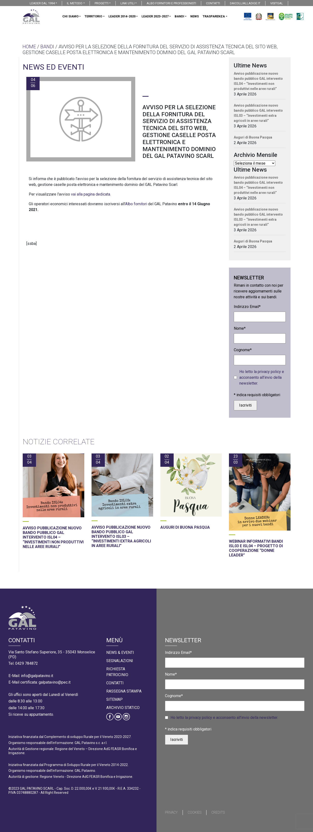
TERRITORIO (93, 16)
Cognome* (243, 350)
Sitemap (114, 699)
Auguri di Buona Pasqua (253, 137)
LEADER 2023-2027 (155, 16)
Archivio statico (123, 707)
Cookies (194, 812)
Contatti (115, 683)
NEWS (194, 16)
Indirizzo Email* (247, 306)
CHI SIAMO (70, 16)
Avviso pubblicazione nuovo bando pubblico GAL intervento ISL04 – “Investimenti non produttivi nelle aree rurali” (258, 81)
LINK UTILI (128, 3)
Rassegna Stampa (124, 691)
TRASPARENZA (214, 16)
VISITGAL (276, 3)
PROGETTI (101, 3)
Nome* (240, 328)
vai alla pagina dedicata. (91, 194)
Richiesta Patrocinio (117, 672)
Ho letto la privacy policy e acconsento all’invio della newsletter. (261, 377)
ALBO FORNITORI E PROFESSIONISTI (171, 3)
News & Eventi (120, 652)
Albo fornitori (136, 204)
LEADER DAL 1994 (42, 3)
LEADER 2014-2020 (121, 16)
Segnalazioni (119, 660)
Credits (218, 812)
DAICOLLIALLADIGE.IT (245, 3)
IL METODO (74, 3)
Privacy (171, 812)
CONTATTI (213, 3)
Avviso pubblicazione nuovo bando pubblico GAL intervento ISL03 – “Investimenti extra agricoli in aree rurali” (258, 113)
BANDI (179, 16)
